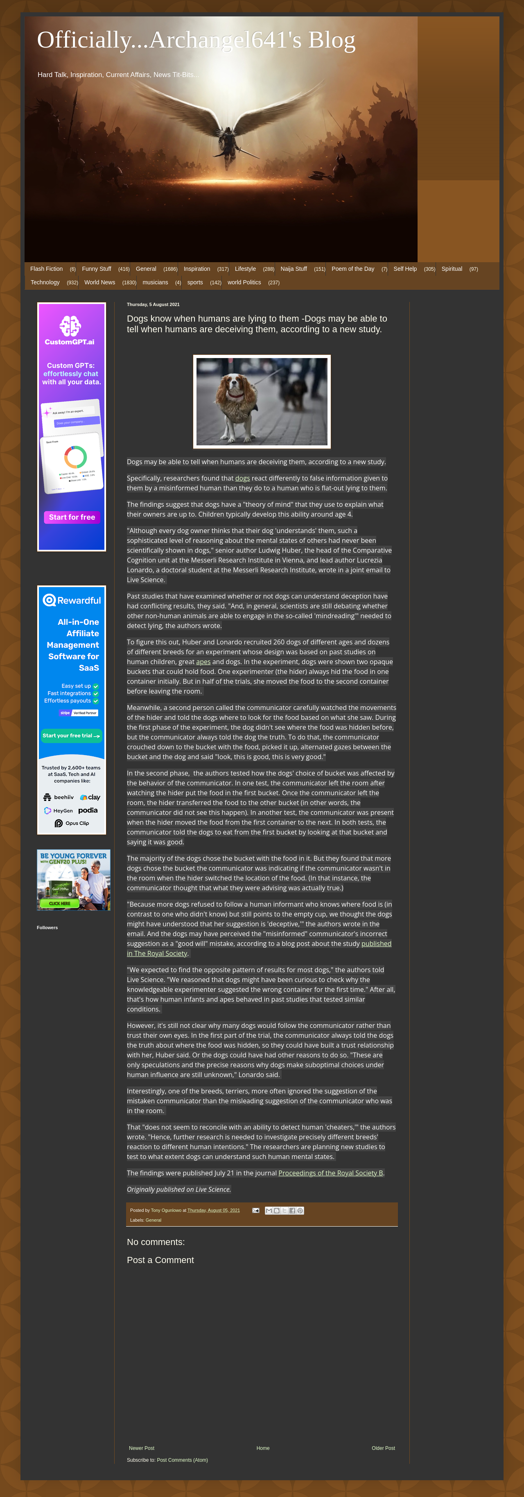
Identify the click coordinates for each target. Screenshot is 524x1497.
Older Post (383, 1448)
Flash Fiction (46, 268)
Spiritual (452, 268)
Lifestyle (245, 268)
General (146, 268)
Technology (45, 282)
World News (99, 282)
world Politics (244, 282)
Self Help (405, 268)
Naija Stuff (294, 268)
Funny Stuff (96, 268)
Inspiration (197, 268)
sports (195, 282)
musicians (155, 282)
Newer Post (141, 1448)
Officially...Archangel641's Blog (196, 39)
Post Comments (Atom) (182, 1460)
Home (263, 1448)
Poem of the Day (353, 268)
